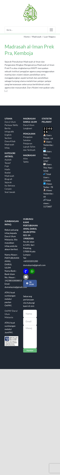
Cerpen (8, 188)
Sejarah (8, 182)
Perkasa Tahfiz (11, 125)
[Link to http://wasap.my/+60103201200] (32, 271)
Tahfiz (26, 161)
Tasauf (8, 163)
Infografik (9, 131)
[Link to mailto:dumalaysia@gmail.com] (26, 277)
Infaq (7, 147)
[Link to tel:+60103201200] (26, 271)
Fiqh (7, 166)
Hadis (7, 169)
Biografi (8, 179)
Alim (25, 158)
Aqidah (8, 159)
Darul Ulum (10, 121)
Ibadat (8, 172)
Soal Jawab (10, 192)
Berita (7, 128)
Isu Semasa (10, 185)
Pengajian (28, 137)
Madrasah (9, 175)
